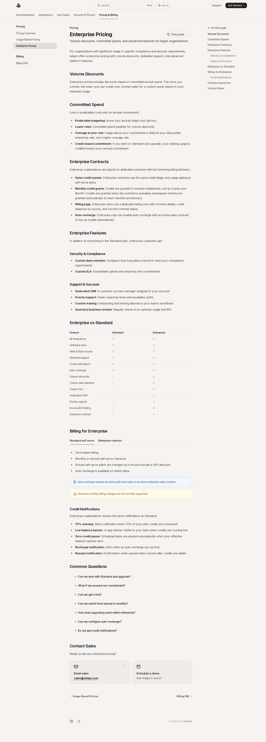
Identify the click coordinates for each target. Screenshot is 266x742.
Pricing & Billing (108, 16)
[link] (99, 672)
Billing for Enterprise (220, 71)
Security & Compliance (223, 55)
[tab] (82, 440)
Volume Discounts (218, 33)
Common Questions (219, 82)
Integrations (46, 16)
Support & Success (221, 61)
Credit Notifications (221, 77)
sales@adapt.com (86, 678)
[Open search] (124, 5)
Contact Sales (216, 88)
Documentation (25, 16)
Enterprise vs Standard (221, 66)
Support (216, 5)
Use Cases (63, 16)
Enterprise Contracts (220, 44)
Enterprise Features (219, 50)
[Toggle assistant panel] (163, 5)
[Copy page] (175, 34)
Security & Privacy (84, 16)
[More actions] (189, 34)
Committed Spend (218, 39)
